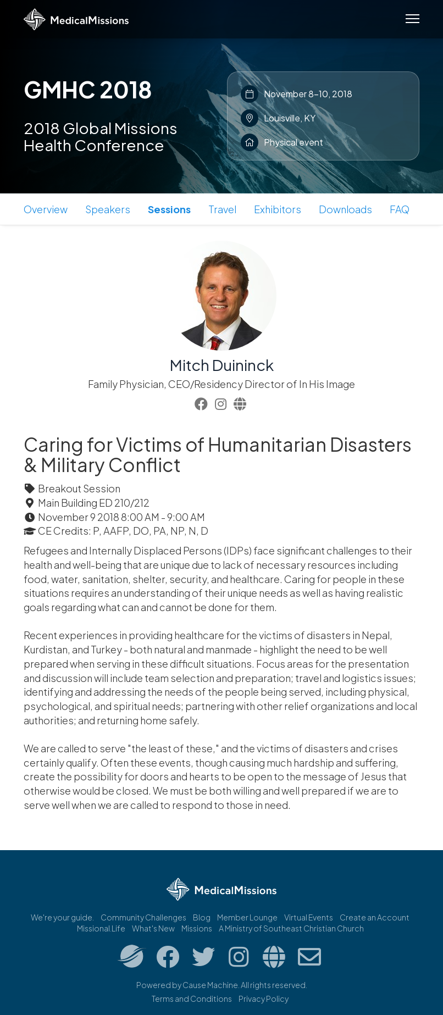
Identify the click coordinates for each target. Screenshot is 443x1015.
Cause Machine (210, 985)
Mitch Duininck (222, 364)
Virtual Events (308, 917)
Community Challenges (143, 917)
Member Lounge (247, 917)
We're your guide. (62, 917)
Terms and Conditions (192, 998)
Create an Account (374, 917)
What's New (153, 928)
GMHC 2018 (88, 89)
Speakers (107, 209)
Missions (196, 928)
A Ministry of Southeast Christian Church (291, 928)
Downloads (345, 209)
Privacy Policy (264, 998)
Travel (222, 209)
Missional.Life (101, 928)
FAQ (399, 209)
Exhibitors (277, 209)
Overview (46, 209)
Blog (202, 917)
